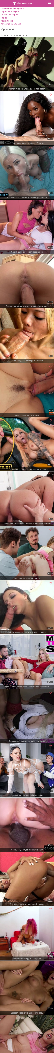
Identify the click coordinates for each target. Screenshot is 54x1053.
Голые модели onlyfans (12, 8)
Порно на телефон (10, 11)
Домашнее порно (9, 14)
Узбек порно (7, 21)
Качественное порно (11, 24)
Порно (4, 18)
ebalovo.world (25, 3)
